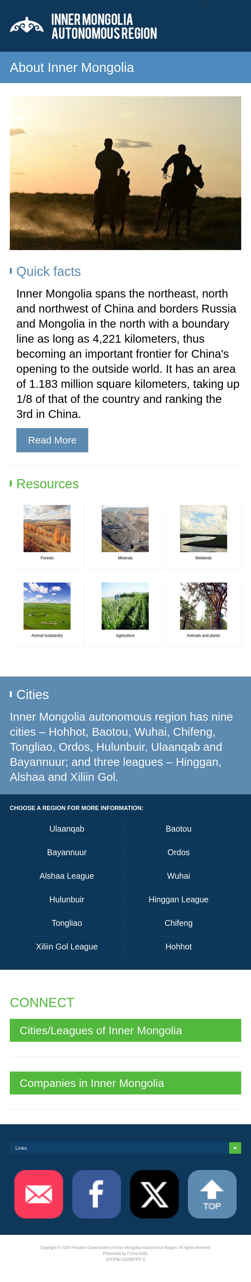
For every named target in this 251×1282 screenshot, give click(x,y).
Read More (52, 440)
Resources (47, 484)
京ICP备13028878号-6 (125, 1259)
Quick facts (48, 271)
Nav (202, 3)
